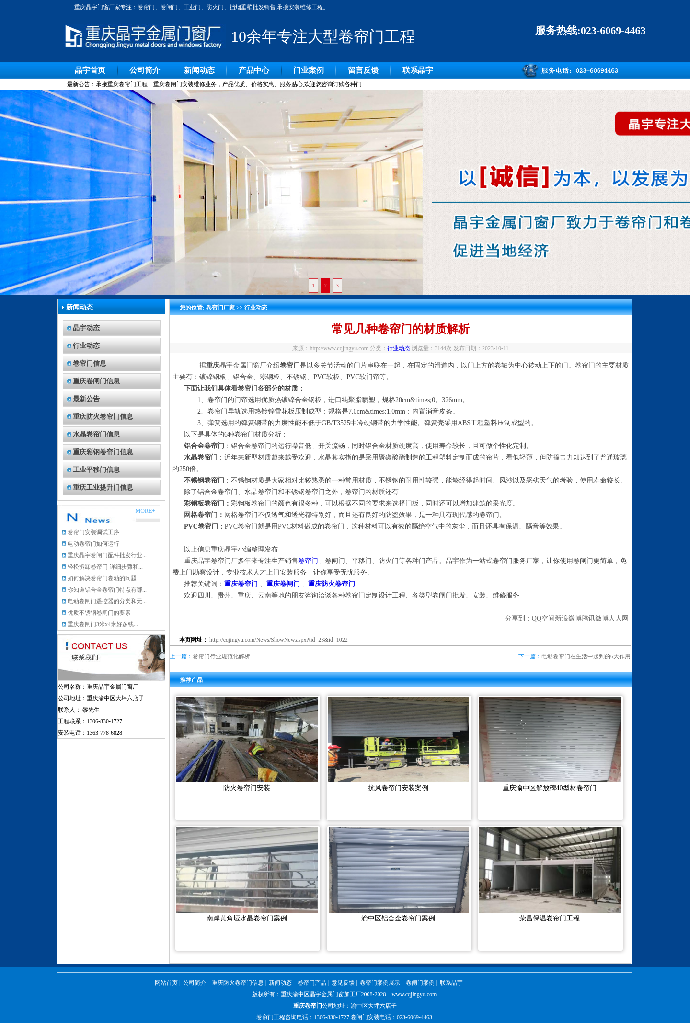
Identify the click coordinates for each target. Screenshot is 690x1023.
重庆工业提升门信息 (103, 487)
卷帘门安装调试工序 (93, 532)
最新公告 (86, 398)
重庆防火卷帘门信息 (103, 416)
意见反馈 (343, 982)
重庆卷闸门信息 (96, 381)
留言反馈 (363, 70)
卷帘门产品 (312, 982)
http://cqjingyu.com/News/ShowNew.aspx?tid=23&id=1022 (278, 639)
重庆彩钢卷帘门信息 (103, 452)
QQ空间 (543, 618)
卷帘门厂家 (220, 307)
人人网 (619, 618)
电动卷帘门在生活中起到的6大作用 (586, 656)
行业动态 (86, 345)
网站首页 (166, 982)
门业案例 (308, 70)
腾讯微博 (595, 618)
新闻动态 (199, 70)
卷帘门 (308, 560)
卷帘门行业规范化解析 (221, 656)
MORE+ (145, 510)
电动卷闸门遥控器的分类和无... (107, 601)
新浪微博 (568, 618)
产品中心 (254, 70)
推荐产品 (191, 680)
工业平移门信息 (96, 469)
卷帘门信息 (89, 363)
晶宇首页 (90, 70)
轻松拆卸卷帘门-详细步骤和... (105, 566)
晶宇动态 (86, 328)
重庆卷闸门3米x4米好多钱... (103, 624)
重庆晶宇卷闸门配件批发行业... (107, 555)
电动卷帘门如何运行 (93, 543)
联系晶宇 (417, 70)
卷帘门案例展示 (380, 982)
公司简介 (144, 70)
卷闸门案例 (420, 982)
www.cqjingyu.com (414, 994)
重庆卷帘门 (307, 1005)
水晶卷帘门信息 (96, 434)
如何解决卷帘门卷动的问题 (102, 578)
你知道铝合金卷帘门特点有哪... (107, 589)
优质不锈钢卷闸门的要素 (99, 612)
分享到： (518, 618)
